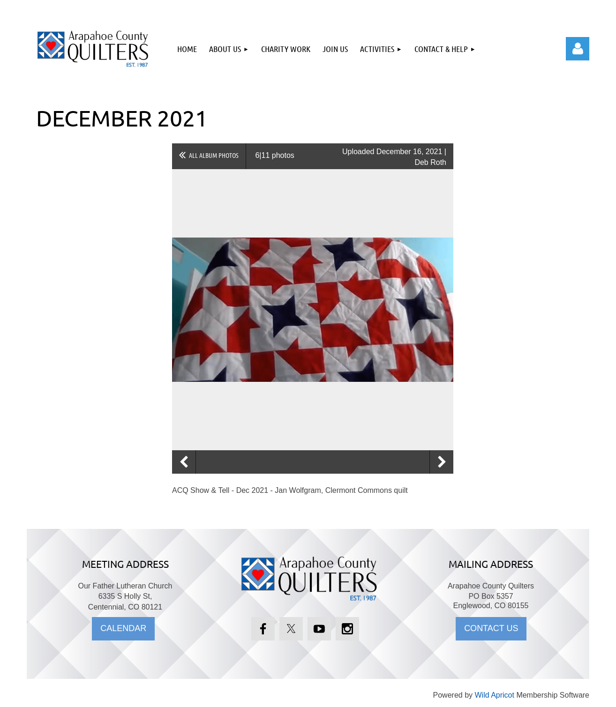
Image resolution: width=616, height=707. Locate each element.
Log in (577, 48)
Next (441, 462)
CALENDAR (123, 628)
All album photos (214, 155)
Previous (183, 462)
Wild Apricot (494, 695)
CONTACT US (491, 628)
